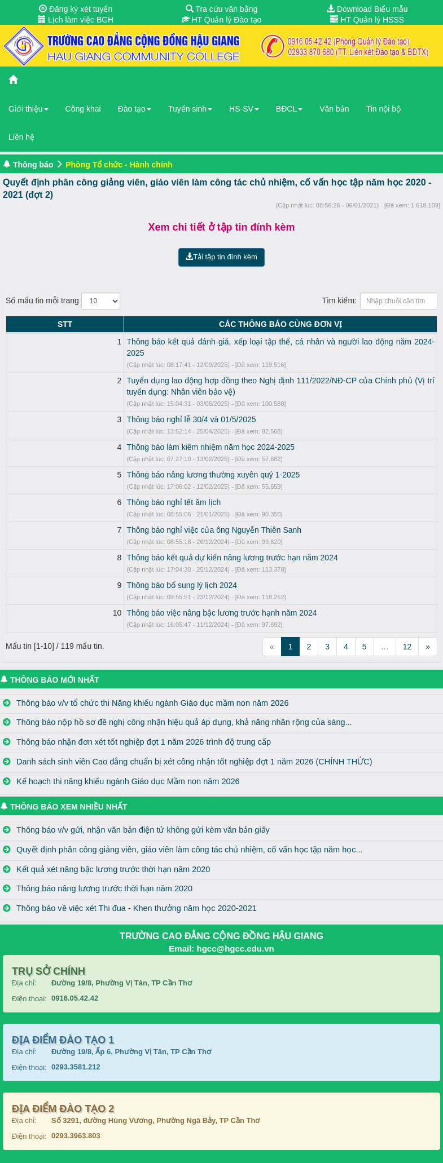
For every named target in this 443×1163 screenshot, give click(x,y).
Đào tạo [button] (134, 108)
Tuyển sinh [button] (190, 108)
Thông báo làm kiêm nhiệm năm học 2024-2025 (113, 435)
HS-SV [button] (244, 108)
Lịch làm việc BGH (75, 19)
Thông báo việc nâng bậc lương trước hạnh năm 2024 (124, 601)
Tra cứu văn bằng (222, 9)
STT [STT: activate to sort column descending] (15, 324)
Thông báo (33, 164)
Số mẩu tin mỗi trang (63, 301)
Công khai (83, 108)
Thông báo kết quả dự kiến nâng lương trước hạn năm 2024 (134, 546)
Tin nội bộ (383, 108)
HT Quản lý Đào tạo (222, 19)
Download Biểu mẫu (367, 9)
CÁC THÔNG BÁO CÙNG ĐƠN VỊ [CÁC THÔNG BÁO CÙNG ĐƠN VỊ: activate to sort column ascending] (231, 324)
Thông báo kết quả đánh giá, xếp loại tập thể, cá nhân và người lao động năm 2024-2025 (185, 341)
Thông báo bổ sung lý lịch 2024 (84, 573)
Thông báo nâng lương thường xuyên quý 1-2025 (115, 463)
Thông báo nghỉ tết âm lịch (76, 491)
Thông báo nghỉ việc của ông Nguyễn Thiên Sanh (116, 518)
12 (407, 635)
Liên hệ (21, 136)
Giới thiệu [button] (28, 108)
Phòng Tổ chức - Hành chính (119, 164)
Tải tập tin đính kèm (221, 257)
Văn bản (334, 108)
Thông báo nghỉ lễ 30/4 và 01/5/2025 (93, 408)
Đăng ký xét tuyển (75, 9)
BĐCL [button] (289, 108)
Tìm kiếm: (379, 301)
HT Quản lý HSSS (367, 19)
